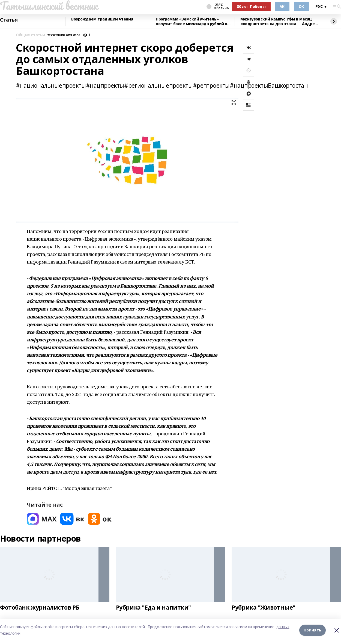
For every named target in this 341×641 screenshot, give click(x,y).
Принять (312, 630)
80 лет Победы (251, 6)
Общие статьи (30, 35)
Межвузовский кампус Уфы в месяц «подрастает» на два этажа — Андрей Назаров (278, 21)
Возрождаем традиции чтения (102, 19)
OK (301, 6)
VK (282, 6)
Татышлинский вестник (49, 5)
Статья (8, 20)
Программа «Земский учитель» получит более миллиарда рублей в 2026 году (191, 21)
